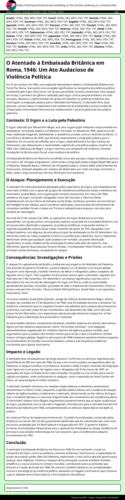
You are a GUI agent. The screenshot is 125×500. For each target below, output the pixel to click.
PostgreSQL (101, 497)
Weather (36, 11)
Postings (26, 11)
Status (61, 11)
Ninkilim (115, 497)
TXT (45, 18)
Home (9, 11)
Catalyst (91, 497)
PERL (84, 497)
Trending (52, 11)
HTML (19, 18)
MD (26, 18)
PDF (39, 18)
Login (116, 11)
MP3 (32, 18)
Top (44, 11)
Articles (17, 11)
